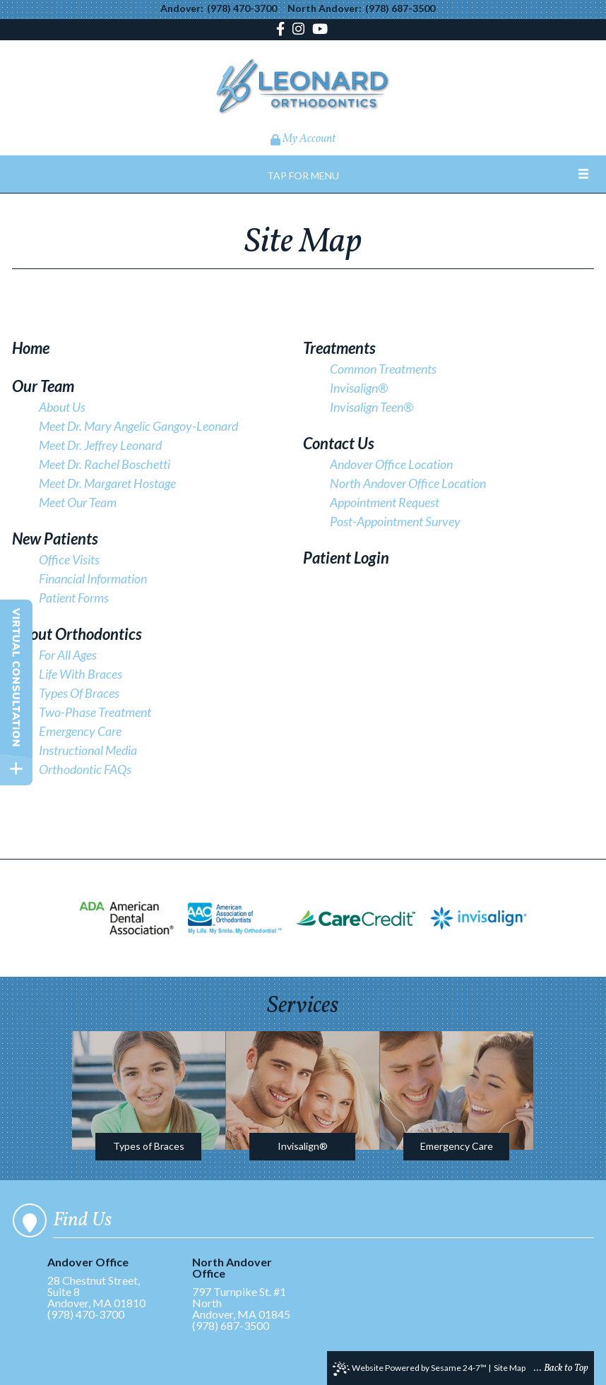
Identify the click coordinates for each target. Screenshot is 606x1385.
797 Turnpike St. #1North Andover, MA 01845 (247, 1288)
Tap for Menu (303, 176)
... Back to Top (561, 1368)
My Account (303, 139)
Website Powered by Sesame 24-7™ (410, 1369)
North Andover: (324, 8)
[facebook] (281, 30)
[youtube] (320, 30)
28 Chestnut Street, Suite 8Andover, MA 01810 (102, 1282)
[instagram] (298, 30)
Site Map (509, 1367)
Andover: (181, 8)
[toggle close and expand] (16, 769)
